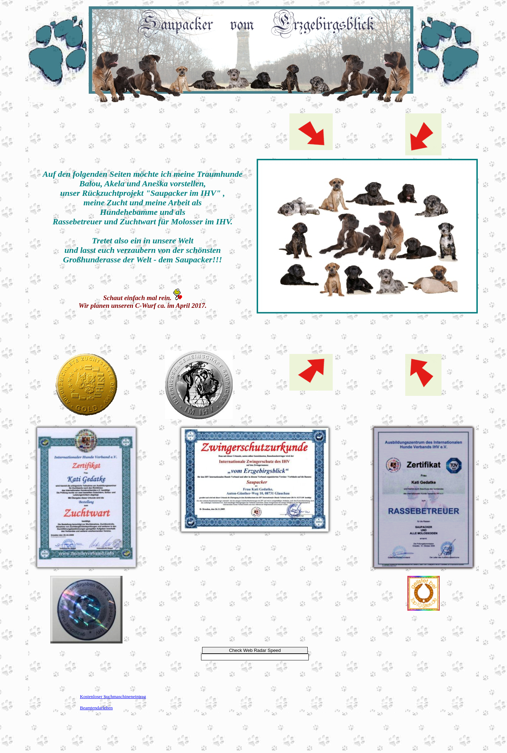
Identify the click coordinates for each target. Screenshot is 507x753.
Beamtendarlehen (96, 707)
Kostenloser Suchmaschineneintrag (113, 696)
